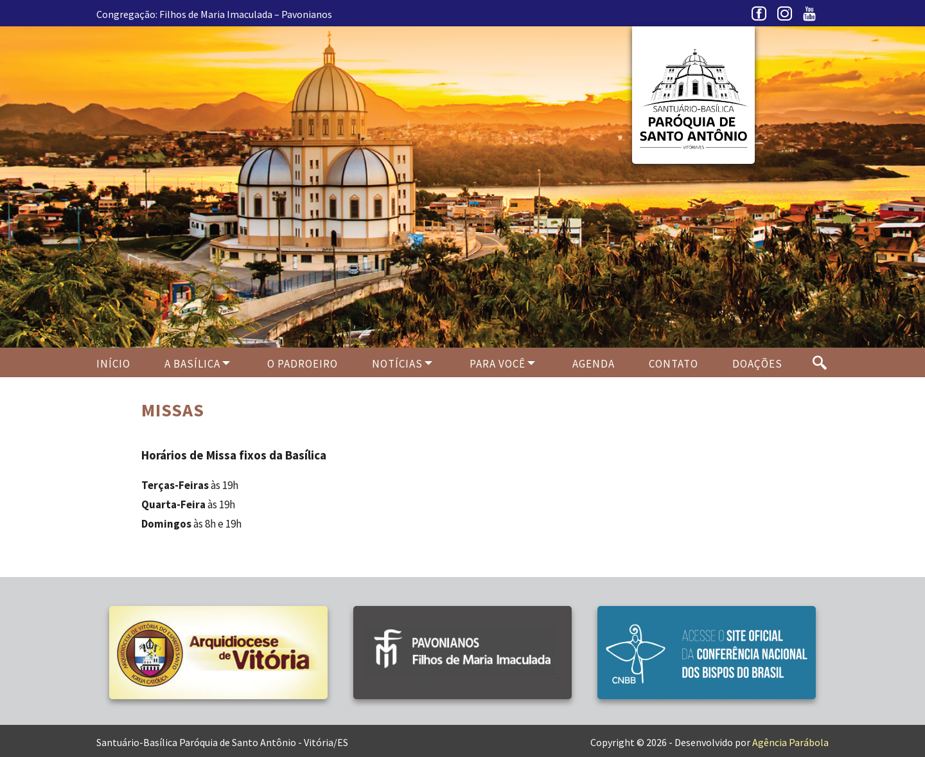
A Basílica (192, 364)
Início (113, 364)
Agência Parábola (790, 742)
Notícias (397, 364)
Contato (673, 364)
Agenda (593, 364)
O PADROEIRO (302, 364)
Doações (757, 364)
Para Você (497, 364)
